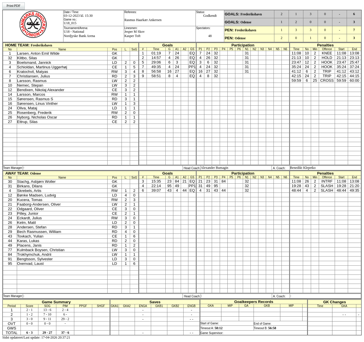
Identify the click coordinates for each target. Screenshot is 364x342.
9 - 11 (48, 319)
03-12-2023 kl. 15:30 (78, 16)
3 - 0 (29, 319)
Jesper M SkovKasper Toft (134, 34)
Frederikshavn (251, 14)
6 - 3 (29, 333)
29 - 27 (47, 333)
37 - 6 (65, 333)
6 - (65, 314)
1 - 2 (29, 314)
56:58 (272, 328)
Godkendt (210, 16)
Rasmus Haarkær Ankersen (143, 20)
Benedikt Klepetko (303, 168)
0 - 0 (29, 323)
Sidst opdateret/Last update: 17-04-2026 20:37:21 (36, 337)
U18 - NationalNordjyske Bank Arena (79, 34)
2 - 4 (65, 310)
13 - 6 (47, 310)
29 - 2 (65, 319)
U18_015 (70, 23)
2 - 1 (29, 310)
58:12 (219, 328)
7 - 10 (47, 314)
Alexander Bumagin (214, 168)
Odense (245, 22)
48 (210, 36)
